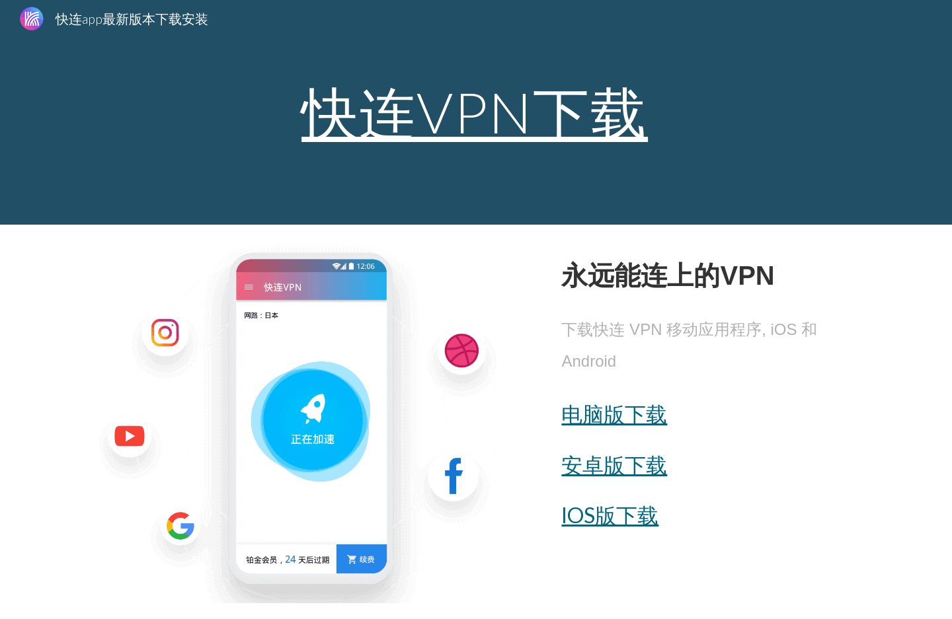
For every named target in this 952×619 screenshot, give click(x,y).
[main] (476, 112)
